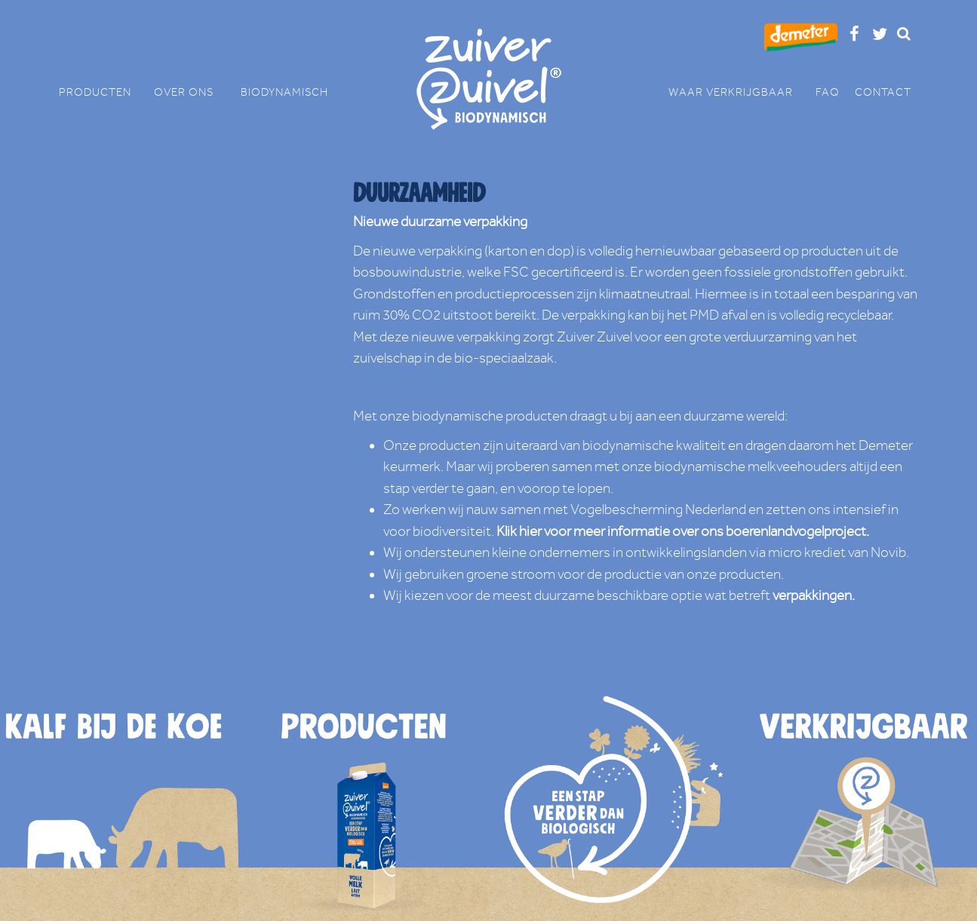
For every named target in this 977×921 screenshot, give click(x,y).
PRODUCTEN (102, 92)
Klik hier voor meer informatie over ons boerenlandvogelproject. (682, 531)
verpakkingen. (814, 595)
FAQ (828, 92)
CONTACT (883, 92)
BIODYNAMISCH (284, 92)
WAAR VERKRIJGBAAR (738, 92)
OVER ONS (190, 92)
